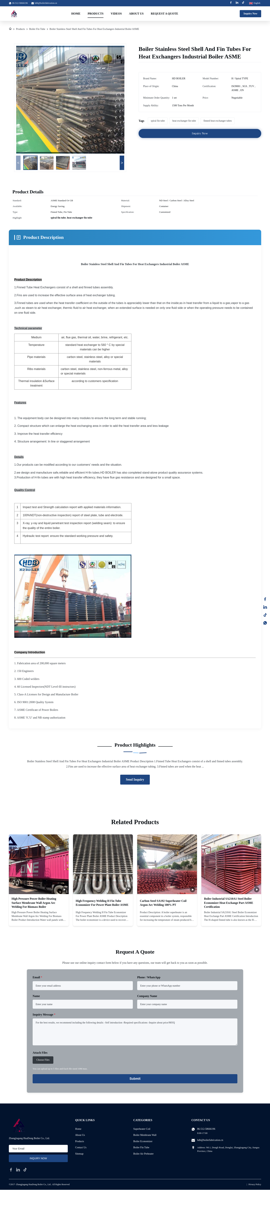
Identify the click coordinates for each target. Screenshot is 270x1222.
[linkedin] (18, 1170)
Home (76, 13)
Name (36, 996)
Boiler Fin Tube (37, 29)
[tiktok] (25, 1170)
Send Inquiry (135, 779)
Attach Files (40, 1052)
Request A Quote (164, 13)
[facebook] (11, 1170)
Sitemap (79, 1153)
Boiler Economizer (142, 1141)
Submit (135, 1078)
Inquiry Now (250, 13)
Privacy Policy (255, 1184)
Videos (116, 13)
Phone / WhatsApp (148, 977)
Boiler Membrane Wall (144, 1135)
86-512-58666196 (206, 1129)
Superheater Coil (141, 1129)
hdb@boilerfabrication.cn (46, 3)
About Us (136, 13)
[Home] (10, 29)
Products (95, 13)
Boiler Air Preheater (143, 1153)
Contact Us (81, 1147)
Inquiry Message (44, 1014)
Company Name (147, 996)
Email (37, 977)
